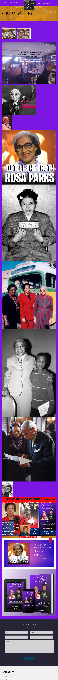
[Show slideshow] (4, 27)
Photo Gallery (32, 3)
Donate (43, 3)
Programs (21, 2)
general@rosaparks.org (8, 678)
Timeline (38, 3)
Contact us (48, 3)
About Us (15, 2)
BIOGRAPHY (10, 2)
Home (5, 2)
